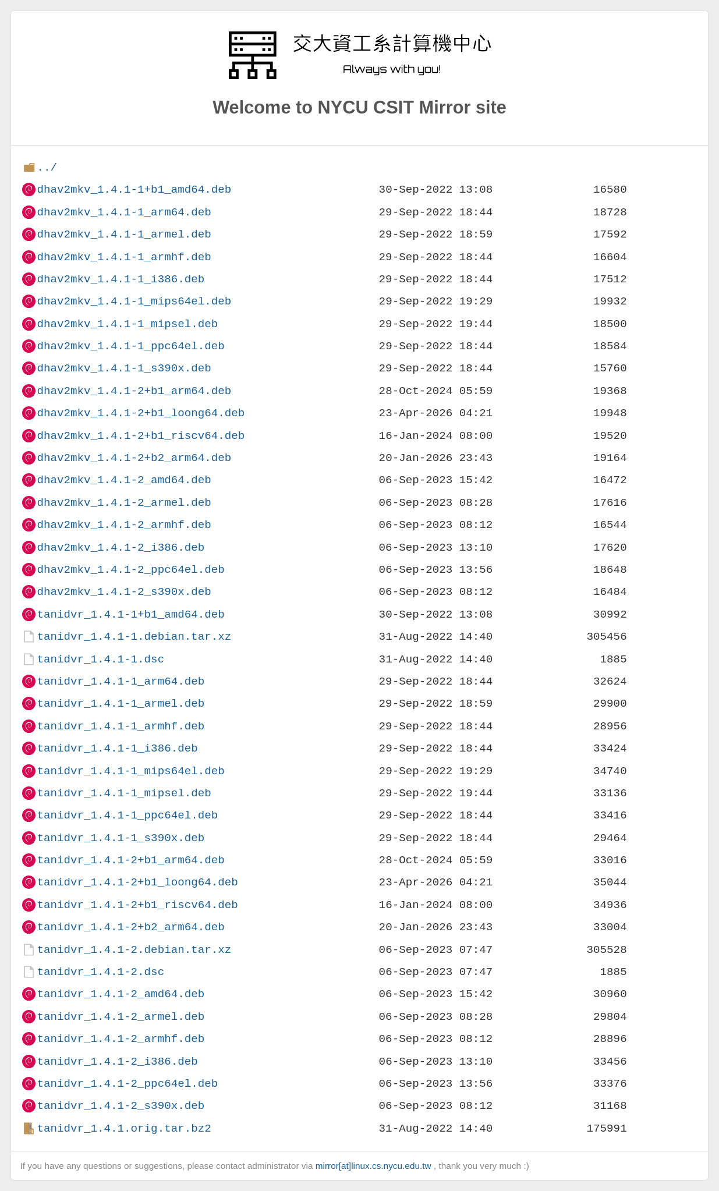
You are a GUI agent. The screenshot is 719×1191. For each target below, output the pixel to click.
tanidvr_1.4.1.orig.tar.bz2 (124, 1128)
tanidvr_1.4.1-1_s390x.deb (120, 838)
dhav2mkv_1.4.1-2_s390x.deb (124, 592)
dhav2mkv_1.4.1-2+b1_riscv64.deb (141, 436)
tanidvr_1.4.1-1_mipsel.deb (124, 793)
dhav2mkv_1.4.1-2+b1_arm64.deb (134, 391)
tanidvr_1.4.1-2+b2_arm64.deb (130, 927)
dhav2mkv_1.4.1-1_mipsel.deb (127, 324)
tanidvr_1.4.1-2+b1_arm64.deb (130, 860)
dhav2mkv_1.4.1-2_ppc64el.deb (130, 569)
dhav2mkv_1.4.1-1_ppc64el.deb (130, 346)
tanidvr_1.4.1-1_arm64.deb (120, 681)
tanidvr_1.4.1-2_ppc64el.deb (127, 1083)
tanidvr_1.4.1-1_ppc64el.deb (127, 815)
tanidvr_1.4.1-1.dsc (100, 659)
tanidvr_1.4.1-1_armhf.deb (120, 726)
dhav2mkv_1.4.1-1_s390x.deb (124, 368)
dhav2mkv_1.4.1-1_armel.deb (124, 234)
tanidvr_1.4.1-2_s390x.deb (120, 1106)
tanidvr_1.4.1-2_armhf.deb (120, 1039)
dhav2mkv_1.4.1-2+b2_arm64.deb (134, 458)
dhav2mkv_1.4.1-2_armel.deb (124, 503)
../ (47, 167)
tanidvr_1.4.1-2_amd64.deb (120, 994)
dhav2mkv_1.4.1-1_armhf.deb (124, 257)
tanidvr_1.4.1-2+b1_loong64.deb (137, 882)
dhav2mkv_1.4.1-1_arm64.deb (124, 212)
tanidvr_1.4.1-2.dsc (100, 972)
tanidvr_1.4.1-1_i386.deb (117, 748)
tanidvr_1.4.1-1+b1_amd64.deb (130, 614)
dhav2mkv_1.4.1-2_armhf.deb (124, 525)
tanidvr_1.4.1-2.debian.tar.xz (134, 950)
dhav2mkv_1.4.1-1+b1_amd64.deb (134, 189)
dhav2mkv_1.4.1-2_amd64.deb (124, 480)
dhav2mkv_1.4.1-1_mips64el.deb (134, 301)
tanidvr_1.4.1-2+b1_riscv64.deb (137, 905)
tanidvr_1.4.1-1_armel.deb (120, 703)
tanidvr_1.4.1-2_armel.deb (120, 1017)
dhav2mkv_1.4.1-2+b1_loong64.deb (141, 413)
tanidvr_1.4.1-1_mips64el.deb (130, 771)
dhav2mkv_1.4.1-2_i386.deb (120, 547)
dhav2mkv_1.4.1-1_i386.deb (120, 279)
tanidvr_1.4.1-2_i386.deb (117, 1061)
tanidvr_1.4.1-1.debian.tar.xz (134, 636)
